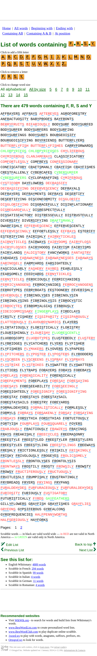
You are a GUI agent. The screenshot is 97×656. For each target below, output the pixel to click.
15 (26, 95)
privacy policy (60, 647)
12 (3, 95)
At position (62, 33)
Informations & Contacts (74, 650)
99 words (38, 572)
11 (88, 89)
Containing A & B (38, 33)
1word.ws (14, 635)
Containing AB (12, 33)
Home (6, 28)
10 (80, 89)
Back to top (85, 544)
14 (18, 95)
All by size (37, 89)
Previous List (12, 550)
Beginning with (42, 28)
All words (21, 28)
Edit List (9, 545)
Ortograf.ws (15, 639)
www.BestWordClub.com (23, 631)
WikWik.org (22, 620)
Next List (87, 550)
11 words (38, 580)
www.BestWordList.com (23, 627)
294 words (38, 568)
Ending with (64, 28)
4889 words (39, 564)
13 (10, 95)
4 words (35, 576)
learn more (44, 647)
